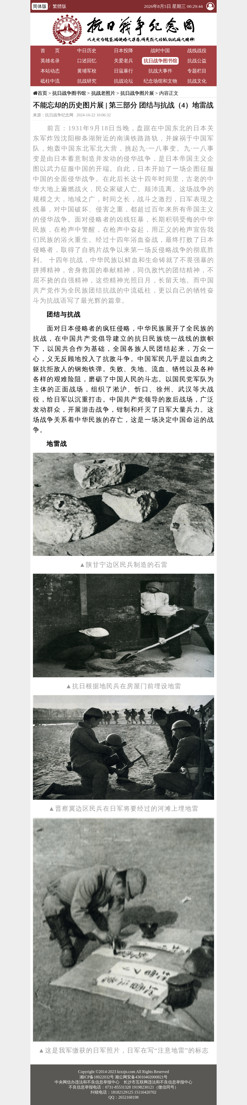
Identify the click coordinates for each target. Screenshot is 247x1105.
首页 (42, 93)
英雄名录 (50, 60)
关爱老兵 (123, 60)
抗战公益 (197, 60)
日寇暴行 (123, 71)
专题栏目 (197, 71)
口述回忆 (86, 60)
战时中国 (160, 50)
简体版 (40, 6)
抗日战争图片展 (137, 93)
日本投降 (123, 50)
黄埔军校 (86, 71)
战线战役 (197, 50)
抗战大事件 (160, 71)
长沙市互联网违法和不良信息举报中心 (158, 1082)
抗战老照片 (103, 93)
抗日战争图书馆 (160, 60)
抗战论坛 (123, 81)
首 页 (50, 50)
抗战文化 (197, 81)
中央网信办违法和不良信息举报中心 (87, 1082)
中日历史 (86, 50)
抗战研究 (86, 81)
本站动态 (50, 71)
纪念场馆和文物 (160, 81)
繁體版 (59, 6)
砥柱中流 (50, 81)
